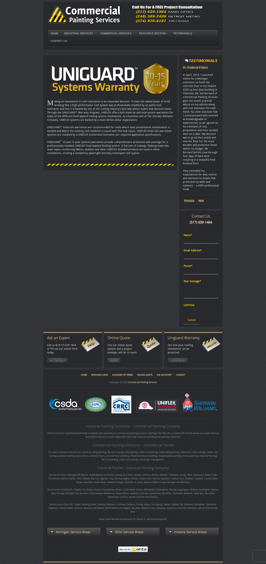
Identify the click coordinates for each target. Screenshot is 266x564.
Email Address (193, 250)
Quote (114, 360)
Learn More (177, 360)
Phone (188, 266)
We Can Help (57, 360)
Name (188, 235)
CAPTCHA (189, 305)
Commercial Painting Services (142, 382)
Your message (192, 281)
